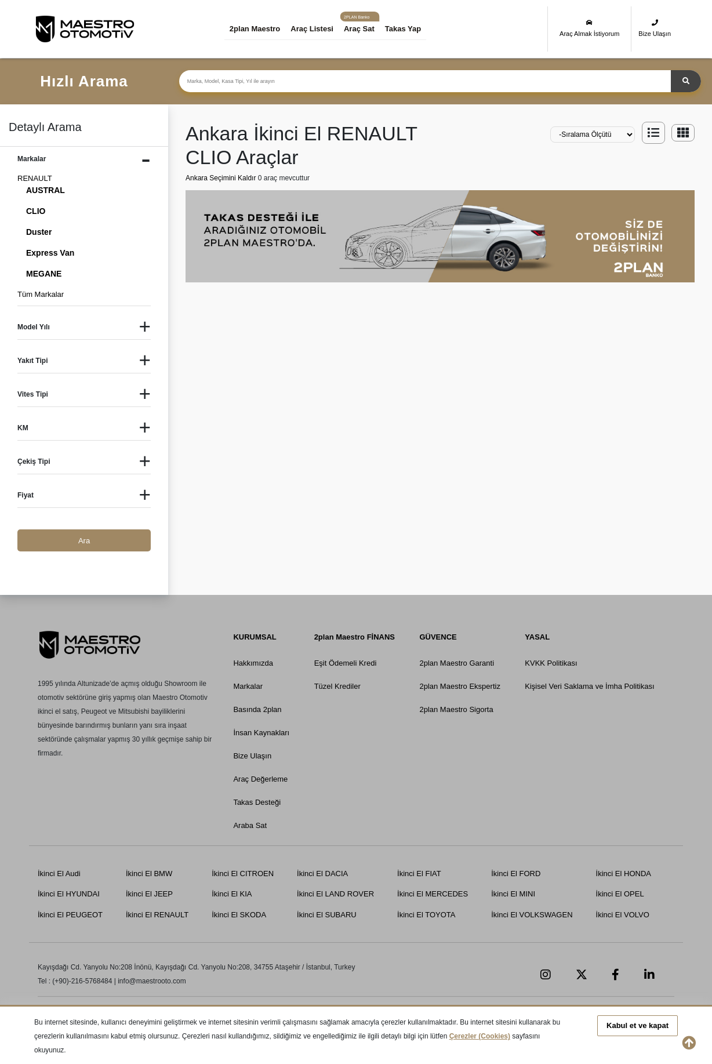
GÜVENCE (437, 637)
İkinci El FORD (515, 873)
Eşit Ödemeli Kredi (345, 663)
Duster (39, 232)
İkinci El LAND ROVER (335, 893)
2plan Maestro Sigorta (456, 709)
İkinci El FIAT (419, 873)
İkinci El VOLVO (622, 914)
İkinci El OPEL (620, 893)
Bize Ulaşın (654, 28)
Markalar (248, 686)
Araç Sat (359, 28)
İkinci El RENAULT (157, 914)
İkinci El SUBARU (327, 914)
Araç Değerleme (260, 779)
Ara (84, 540)
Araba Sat (250, 825)
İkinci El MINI (513, 893)
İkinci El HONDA (623, 873)
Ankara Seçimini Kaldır (222, 178)
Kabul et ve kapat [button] (637, 1025)
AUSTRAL (45, 190)
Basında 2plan (257, 709)
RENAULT (34, 178)
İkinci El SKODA (239, 914)
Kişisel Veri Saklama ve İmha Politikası (589, 686)
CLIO (35, 211)
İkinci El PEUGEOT (70, 914)
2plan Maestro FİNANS (354, 637)
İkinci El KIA (232, 893)
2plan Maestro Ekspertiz (459, 686)
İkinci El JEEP (149, 893)
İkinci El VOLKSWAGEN (531, 914)
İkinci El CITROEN (243, 873)
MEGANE (43, 273)
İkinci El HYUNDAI (69, 893)
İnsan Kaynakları (261, 732)
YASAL (537, 637)
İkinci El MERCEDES (432, 893)
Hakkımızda (253, 663)
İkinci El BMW (149, 873)
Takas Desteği (257, 802)
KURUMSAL (254, 637)
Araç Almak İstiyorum (589, 28)
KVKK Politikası (551, 663)
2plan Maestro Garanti (456, 663)
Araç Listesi (311, 28)
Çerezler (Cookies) (479, 1036)
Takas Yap (403, 28)
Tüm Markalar (40, 294)
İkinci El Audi (59, 873)
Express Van (50, 252)
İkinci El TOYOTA (426, 914)
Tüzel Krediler (337, 686)
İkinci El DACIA (322, 873)
